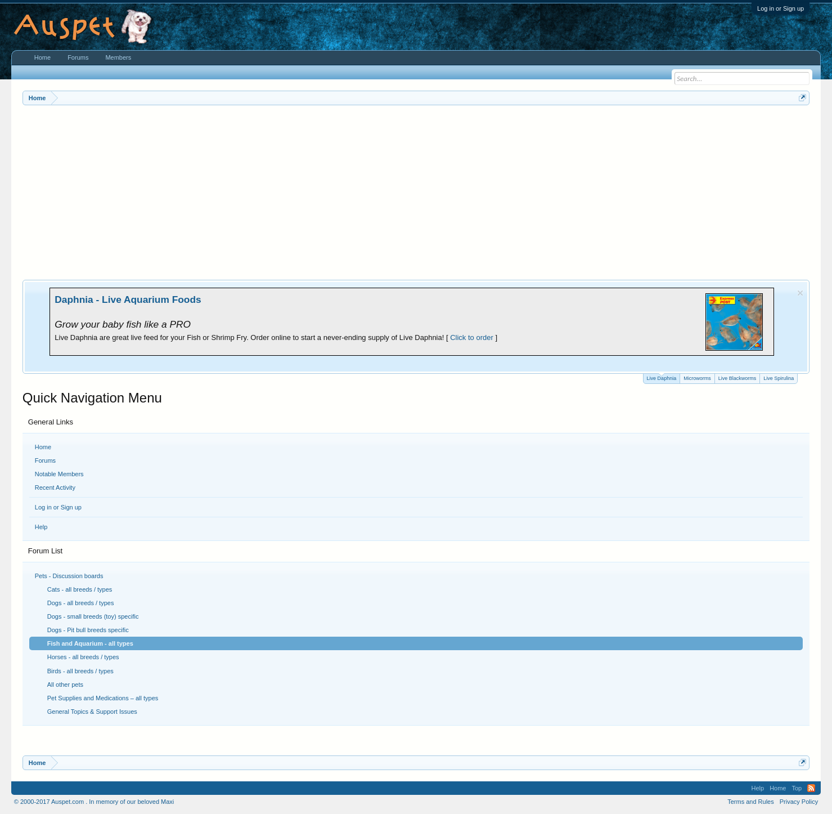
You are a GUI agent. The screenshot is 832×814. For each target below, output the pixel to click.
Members (118, 57)
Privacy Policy (799, 801)
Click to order (471, 337)
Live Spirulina (778, 378)
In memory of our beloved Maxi (131, 801)
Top (796, 788)
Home (43, 447)
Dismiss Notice (800, 293)
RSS (811, 788)
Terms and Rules (750, 801)
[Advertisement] (416, 190)
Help (41, 527)
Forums (45, 460)
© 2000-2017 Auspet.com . (50, 801)
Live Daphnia (662, 377)
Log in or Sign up (780, 8)
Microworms (697, 378)
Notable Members (59, 474)
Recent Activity (55, 487)
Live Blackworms (737, 378)
